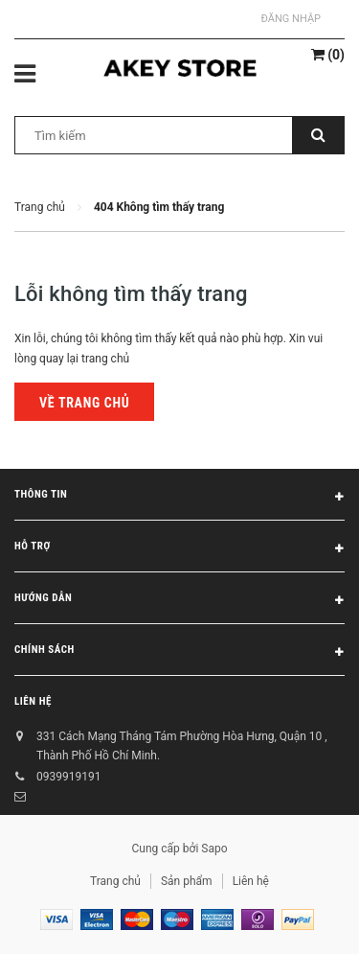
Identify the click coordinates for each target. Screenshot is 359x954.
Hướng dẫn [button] (179, 601)
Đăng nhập (291, 18)
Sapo (214, 848)
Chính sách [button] (179, 653)
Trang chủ (115, 881)
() (328, 54)
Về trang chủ (84, 402)
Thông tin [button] (179, 497)
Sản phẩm (187, 881)
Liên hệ (33, 701)
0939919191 (68, 776)
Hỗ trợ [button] (179, 549)
